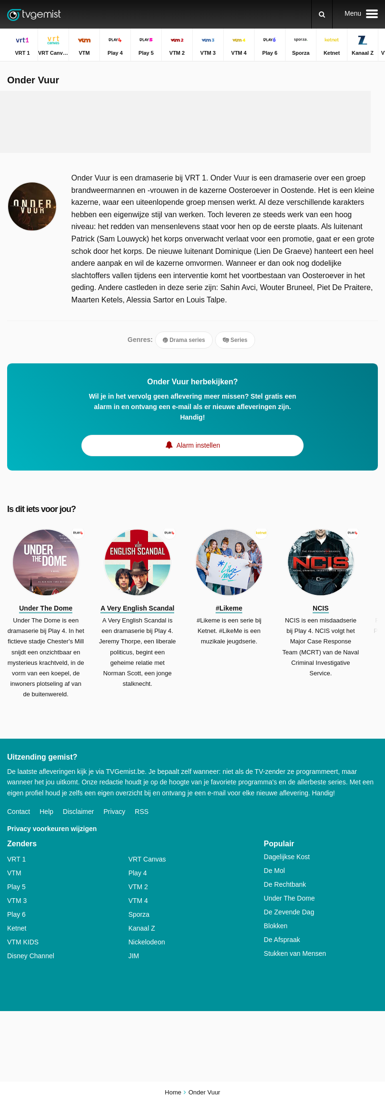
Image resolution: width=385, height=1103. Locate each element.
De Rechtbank (285, 884)
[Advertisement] (185, 121)
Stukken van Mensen (295, 953)
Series (235, 340)
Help (46, 811)
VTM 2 (138, 887)
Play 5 (16, 887)
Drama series (184, 340)
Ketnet (16, 928)
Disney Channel (30, 956)
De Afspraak (282, 939)
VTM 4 (138, 900)
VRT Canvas (147, 859)
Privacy (114, 811)
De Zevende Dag (289, 912)
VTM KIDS (23, 942)
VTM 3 (17, 900)
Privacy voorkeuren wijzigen (52, 828)
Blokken (275, 926)
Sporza (138, 914)
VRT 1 (16, 859)
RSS (141, 811)
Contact (18, 811)
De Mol (274, 870)
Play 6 (16, 914)
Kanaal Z (141, 928)
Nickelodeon (146, 942)
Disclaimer (78, 811)
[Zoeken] (322, 14)
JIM (133, 956)
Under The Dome (289, 898)
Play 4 (137, 873)
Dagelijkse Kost (287, 857)
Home (173, 1092)
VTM (14, 873)
